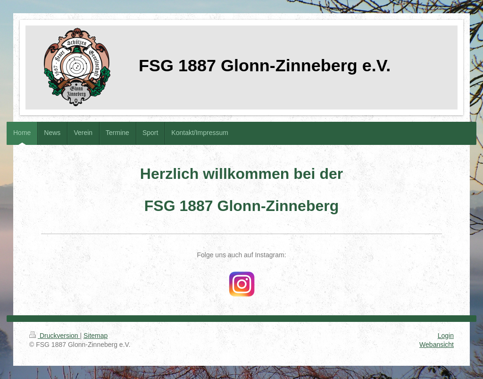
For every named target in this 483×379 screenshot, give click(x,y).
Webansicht (436, 344)
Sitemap (95, 335)
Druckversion (54, 335)
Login (446, 335)
